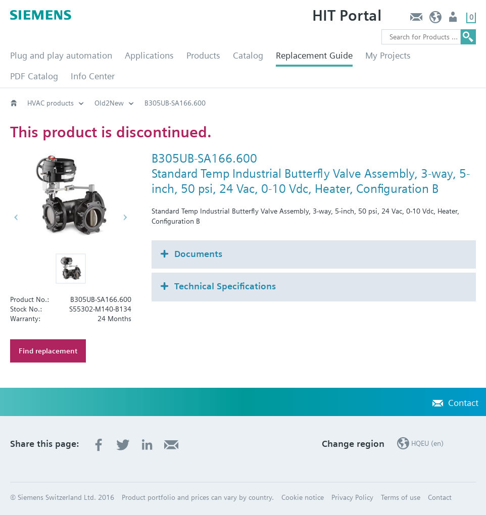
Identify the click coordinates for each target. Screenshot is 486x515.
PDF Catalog (34, 76)
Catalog (248, 55)
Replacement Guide (314, 55)
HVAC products (50, 103)
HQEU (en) (435, 19)
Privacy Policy (352, 497)
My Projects (388, 55)
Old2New (109, 103)
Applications (149, 55)
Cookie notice (302, 497)
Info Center (93, 76)
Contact (416, 19)
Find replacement (48, 351)
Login (454, 19)
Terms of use (400, 497)
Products (203, 55)
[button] (71, 268)
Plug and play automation (61, 55)
